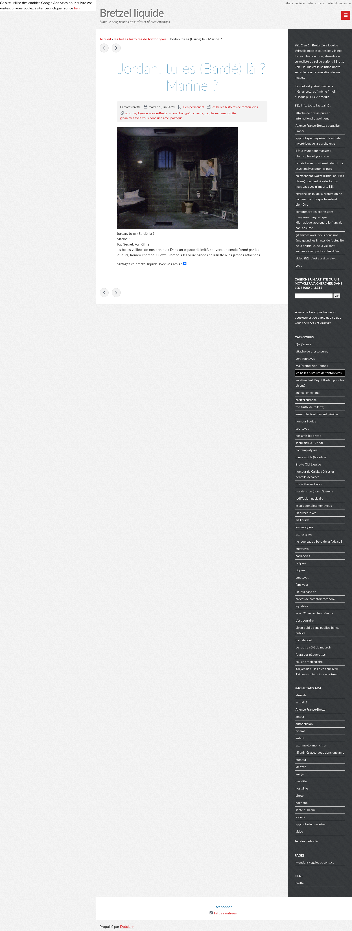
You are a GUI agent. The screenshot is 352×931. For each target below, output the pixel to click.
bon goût (185, 113)
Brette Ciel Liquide (308, 464)
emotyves (302, 577)
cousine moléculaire (309, 661)
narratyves (302, 556)
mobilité (301, 781)
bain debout (303, 640)
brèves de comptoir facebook (315, 599)
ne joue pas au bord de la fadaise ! (318, 541)
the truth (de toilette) (309, 407)
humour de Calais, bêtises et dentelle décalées (314, 474)
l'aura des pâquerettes (310, 654)
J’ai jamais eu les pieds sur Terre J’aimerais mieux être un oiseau (317, 671)
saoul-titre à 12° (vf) (309, 443)
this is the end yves (308, 484)
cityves (300, 570)
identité (300, 767)
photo (299, 795)
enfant (299, 738)
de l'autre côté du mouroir (313, 647)
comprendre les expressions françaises (314, 214)
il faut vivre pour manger (312, 150)
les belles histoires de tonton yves (140, 39)
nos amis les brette (308, 435)
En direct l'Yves (305, 513)
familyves (301, 584)
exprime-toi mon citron (311, 745)
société (300, 817)
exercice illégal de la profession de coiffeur (318, 196)
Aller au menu (316, 3)
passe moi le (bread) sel (311, 457)
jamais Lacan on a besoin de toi (316, 163)
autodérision (304, 724)
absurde (130, 113)
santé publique (305, 810)
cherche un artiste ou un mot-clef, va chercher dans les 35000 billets (318, 283)
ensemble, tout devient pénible (316, 414)
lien (77, 8)
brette (299, 883)
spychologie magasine (310, 138)
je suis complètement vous (313, 505)
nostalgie (301, 788)
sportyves (302, 428)
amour (173, 113)
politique (176, 118)
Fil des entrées (225, 913)
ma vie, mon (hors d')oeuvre (314, 491)
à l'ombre (325, 323)
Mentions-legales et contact (314, 862)
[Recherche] (314, 295)
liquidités (301, 606)
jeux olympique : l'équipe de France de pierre (104, 48)
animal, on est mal (307, 392)
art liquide (302, 520)
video (299, 258)
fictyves (300, 563)
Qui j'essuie (303, 344)
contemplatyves (306, 450)
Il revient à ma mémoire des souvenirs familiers (116, 48)
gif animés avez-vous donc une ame (144, 118)
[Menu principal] (345, 15)
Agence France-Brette (153, 113)
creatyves (301, 548)
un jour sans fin (305, 592)
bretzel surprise (306, 400)
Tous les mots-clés (307, 841)
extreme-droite (225, 113)
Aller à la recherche (339, 3)
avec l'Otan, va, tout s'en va (314, 613)
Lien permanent (193, 107)
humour (300, 759)
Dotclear (126, 926)
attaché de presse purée (311, 113)
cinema (198, 113)
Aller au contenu (295, 3)
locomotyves (304, 527)
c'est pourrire (304, 620)
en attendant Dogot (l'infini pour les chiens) (319, 178)
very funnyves (305, 358)
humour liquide (305, 421)
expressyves (303, 534)
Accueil (105, 39)
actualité (301, 702)
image (299, 774)
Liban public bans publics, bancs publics (317, 630)
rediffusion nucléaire (309, 498)
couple (209, 113)
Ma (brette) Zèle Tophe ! (311, 366)
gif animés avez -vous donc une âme (316, 237)
